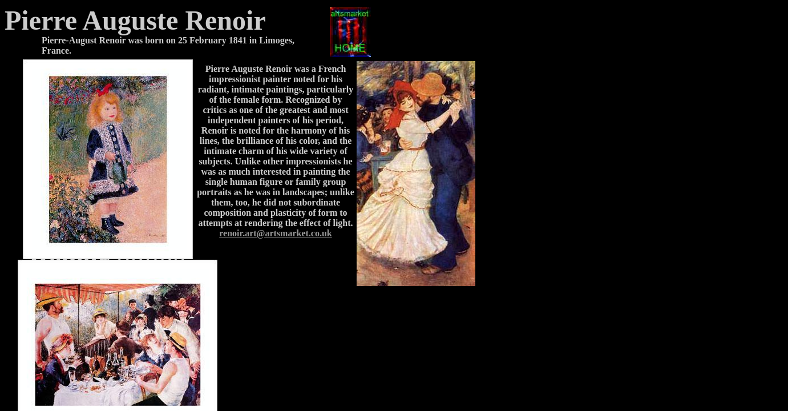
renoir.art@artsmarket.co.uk (275, 233)
